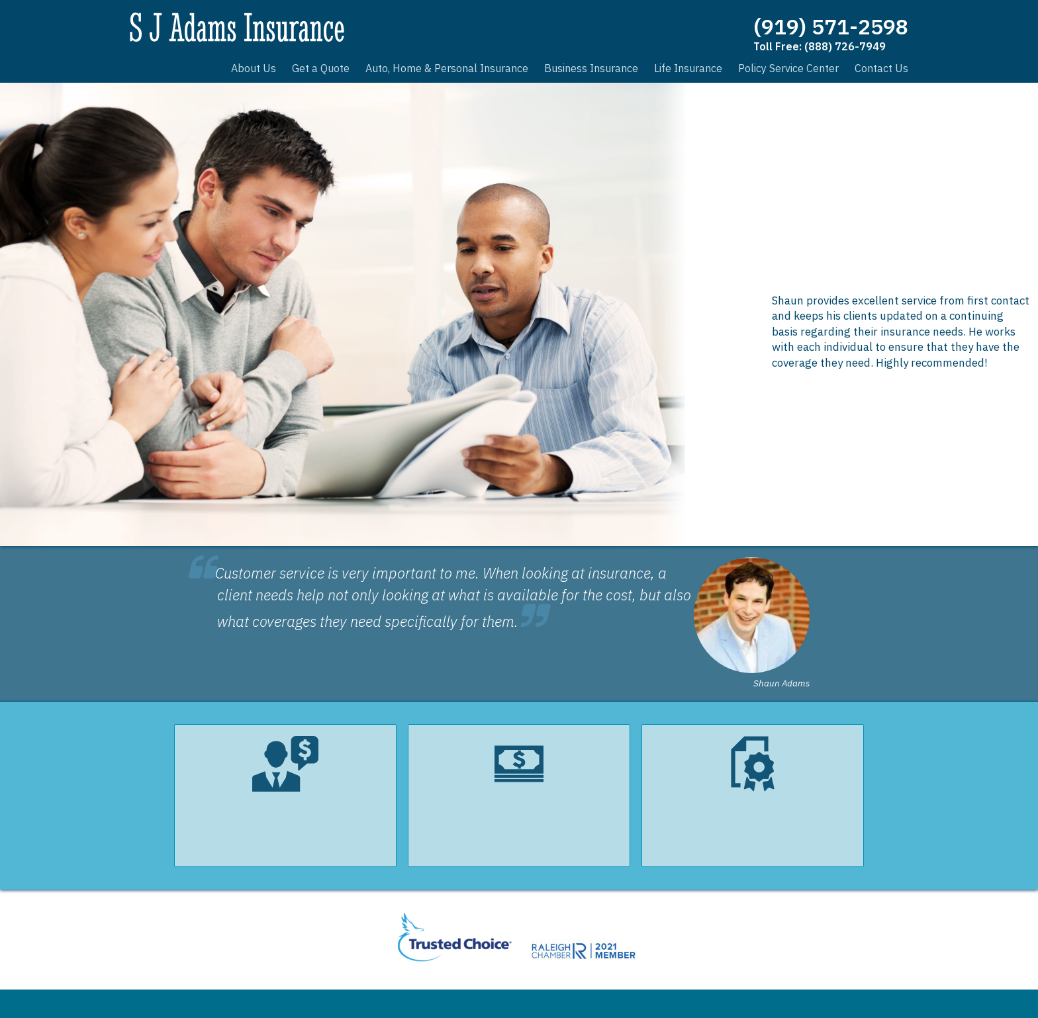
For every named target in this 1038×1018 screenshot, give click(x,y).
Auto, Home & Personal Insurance (446, 68)
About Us (253, 68)
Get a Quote (321, 68)
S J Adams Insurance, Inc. (245, 29)
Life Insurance (688, 68)
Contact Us (881, 68)
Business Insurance (591, 68)
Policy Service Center (788, 68)
